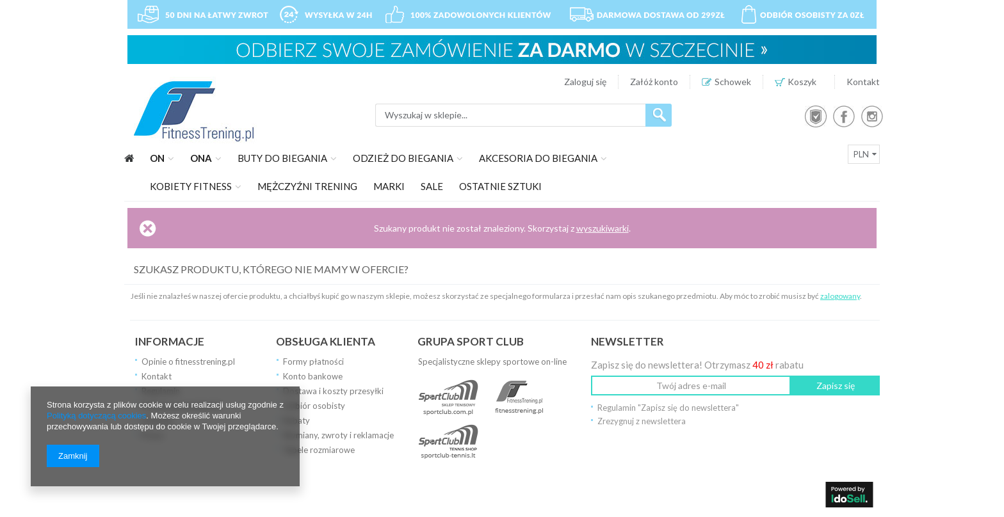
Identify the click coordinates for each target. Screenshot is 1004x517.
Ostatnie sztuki (500, 186)
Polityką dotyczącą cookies (96, 415)
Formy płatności (313, 361)
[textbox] (510, 115)
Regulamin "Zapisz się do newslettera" (668, 407)
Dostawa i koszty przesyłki (333, 391)
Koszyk (805, 81)
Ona (201, 158)
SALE (432, 186)
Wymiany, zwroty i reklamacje (338, 435)
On (157, 158)
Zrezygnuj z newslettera (641, 421)
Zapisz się (835, 385)
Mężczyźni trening (307, 186)
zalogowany (840, 296)
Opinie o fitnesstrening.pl (188, 361)
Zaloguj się (585, 81)
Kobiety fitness (191, 186)
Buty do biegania (282, 158)
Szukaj (658, 115)
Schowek (733, 81)
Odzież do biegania (403, 158)
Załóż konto (654, 81)
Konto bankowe (313, 376)
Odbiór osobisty (314, 406)
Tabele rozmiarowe (319, 450)
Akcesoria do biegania (538, 158)
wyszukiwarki (602, 228)
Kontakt (863, 81)
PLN (861, 154)
